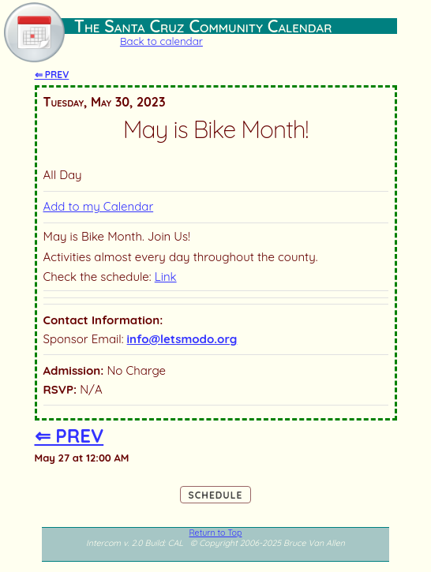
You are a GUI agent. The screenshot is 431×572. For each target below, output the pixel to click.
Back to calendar (161, 41)
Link (166, 276)
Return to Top (215, 532)
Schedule (216, 495)
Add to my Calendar (98, 206)
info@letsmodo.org (182, 338)
